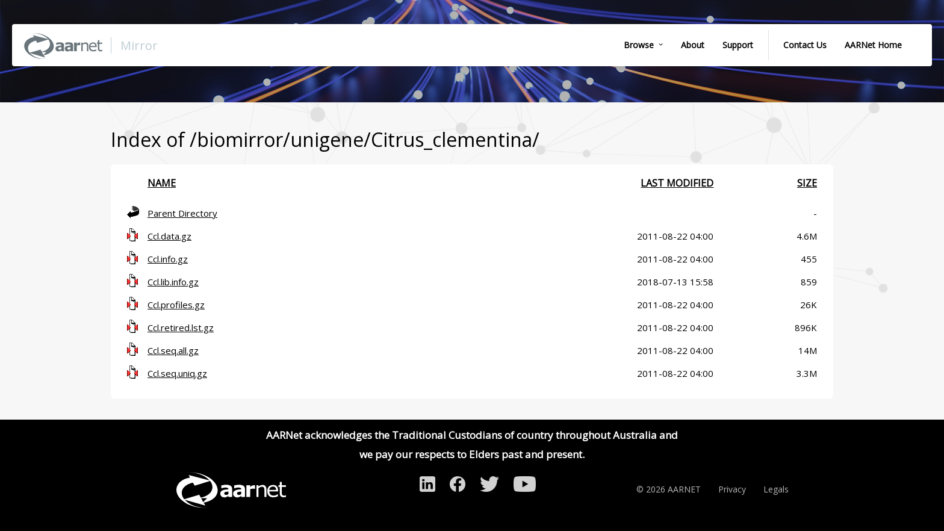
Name (162, 183)
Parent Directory (182, 213)
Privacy (732, 489)
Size (807, 183)
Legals (776, 489)
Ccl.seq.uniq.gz (177, 373)
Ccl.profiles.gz (176, 305)
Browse (639, 45)
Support (737, 45)
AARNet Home (873, 45)
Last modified (677, 183)
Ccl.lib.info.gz (173, 282)
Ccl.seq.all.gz (173, 350)
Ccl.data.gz (169, 236)
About (692, 45)
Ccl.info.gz (168, 259)
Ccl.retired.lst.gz (181, 327)
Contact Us (805, 45)
